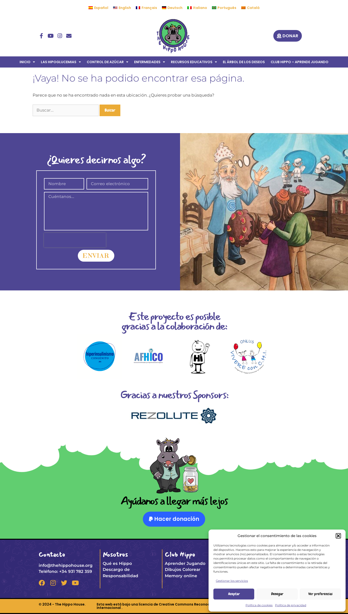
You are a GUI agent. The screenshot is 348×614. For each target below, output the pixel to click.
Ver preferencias (320, 593)
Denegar (277, 593)
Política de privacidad (290, 605)
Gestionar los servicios (232, 581)
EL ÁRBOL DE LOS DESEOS (244, 62)
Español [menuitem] (101, 7)
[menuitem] (98, 8)
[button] (338, 535)
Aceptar (234, 593)
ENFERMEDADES (149, 62)
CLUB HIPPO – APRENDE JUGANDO (299, 62)
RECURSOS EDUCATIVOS (194, 62)
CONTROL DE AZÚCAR (107, 62)
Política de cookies (259, 605)
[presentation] (75, 240)
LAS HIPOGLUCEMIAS (61, 62)
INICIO (27, 62)
